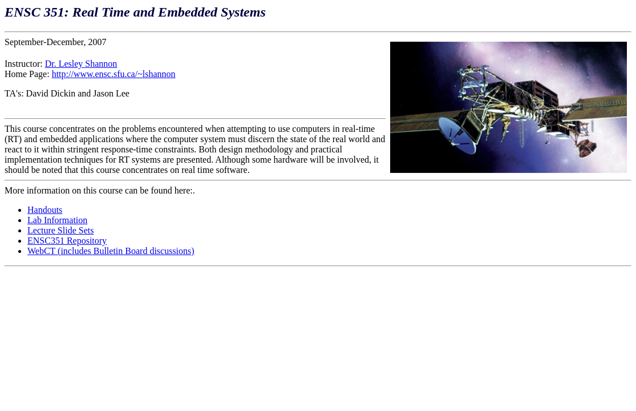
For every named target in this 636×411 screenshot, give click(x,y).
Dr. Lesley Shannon (81, 63)
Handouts (44, 210)
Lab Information (57, 220)
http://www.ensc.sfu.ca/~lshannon (114, 74)
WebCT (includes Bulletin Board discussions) (111, 251)
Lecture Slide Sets (60, 230)
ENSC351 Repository (67, 240)
